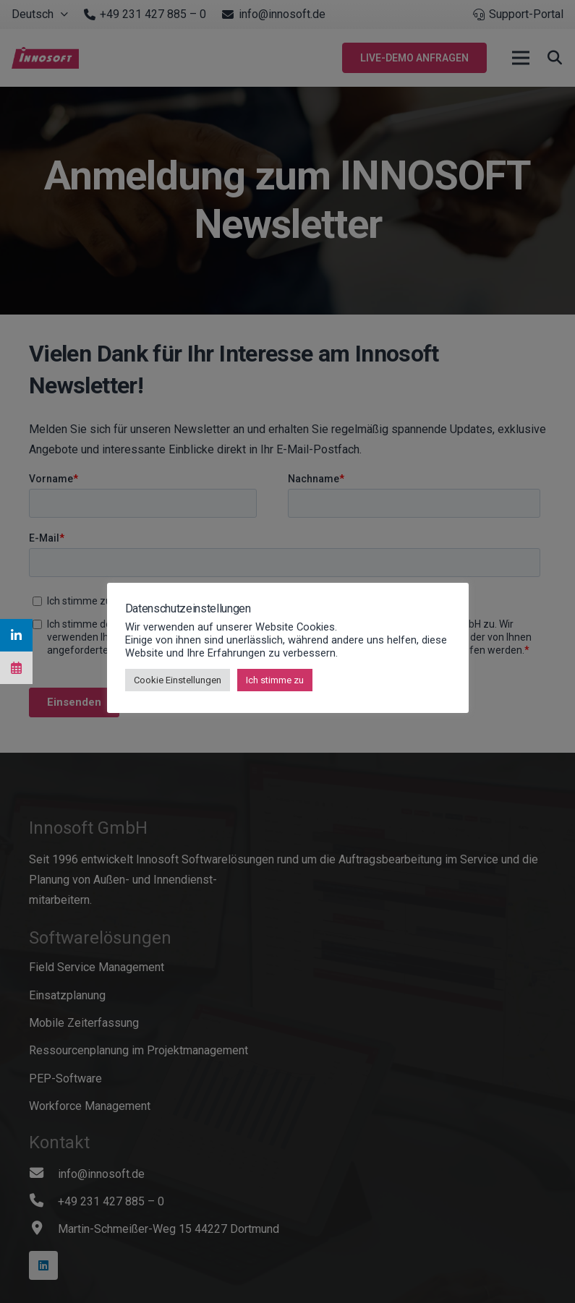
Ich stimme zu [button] (275, 680)
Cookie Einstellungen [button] (177, 680)
